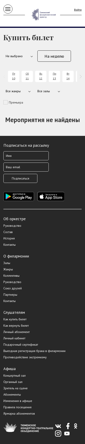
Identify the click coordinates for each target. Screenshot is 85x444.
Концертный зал (14, 375)
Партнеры (10, 295)
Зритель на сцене (15, 388)
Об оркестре (14, 218)
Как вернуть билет (16, 326)
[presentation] (5, 76)
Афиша (9, 368)
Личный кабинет (14, 338)
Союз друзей (12, 288)
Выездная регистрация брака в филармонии (34, 351)
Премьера (16, 102)
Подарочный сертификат (20, 344)
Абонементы (12, 394)
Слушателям (14, 312)
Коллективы (11, 276)
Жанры (8, 269)
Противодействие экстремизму (25, 357)
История (9, 238)
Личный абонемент (16, 332)
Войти (78, 9)
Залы (6, 263)
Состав (8, 232)
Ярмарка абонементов (19, 413)
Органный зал (12, 382)
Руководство (12, 226)
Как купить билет (15, 319)
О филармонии (16, 256)
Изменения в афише (17, 401)
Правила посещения (17, 407)
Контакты (9, 245)
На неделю (54, 56)
